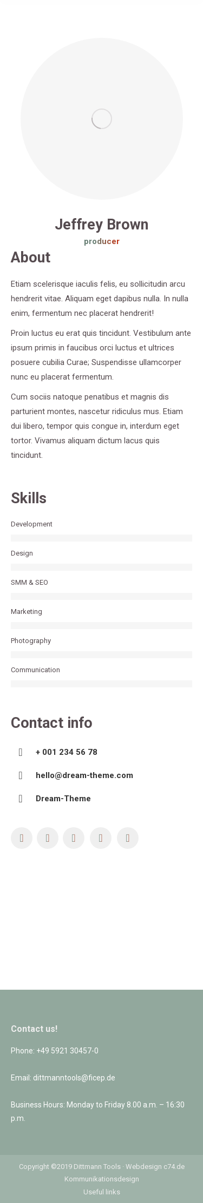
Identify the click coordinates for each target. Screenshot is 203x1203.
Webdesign (144, 1167)
